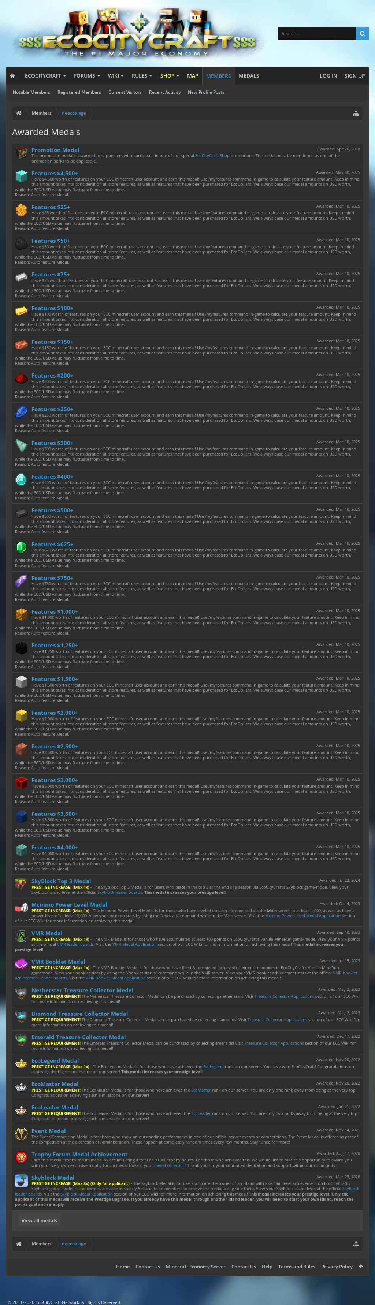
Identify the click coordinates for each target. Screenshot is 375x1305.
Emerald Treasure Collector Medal (78, 1037)
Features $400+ (52, 476)
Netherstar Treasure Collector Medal (82, 990)
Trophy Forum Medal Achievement (79, 1154)
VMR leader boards (75, 944)
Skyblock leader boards (119, 892)
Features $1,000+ (54, 611)
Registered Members (79, 92)
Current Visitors (125, 92)
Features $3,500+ (54, 813)
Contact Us (147, 1266)
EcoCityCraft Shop (212, 155)
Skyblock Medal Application (86, 1194)
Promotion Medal (55, 149)
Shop (167, 75)
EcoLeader (201, 1113)
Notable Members (31, 92)
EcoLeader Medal (54, 1107)
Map (192, 75)
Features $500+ (52, 510)
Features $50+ (50, 240)
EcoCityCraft (43, 75)
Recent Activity (165, 92)
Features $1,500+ (54, 679)
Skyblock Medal (53, 1177)
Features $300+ (52, 442)
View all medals (39, 1220)
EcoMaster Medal (55, 1084)
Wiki (113, 75)
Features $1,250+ (54, 645)
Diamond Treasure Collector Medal (79, 1013)
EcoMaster (201, 1090)
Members (218, 75)
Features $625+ (52, 544)
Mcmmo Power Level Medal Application (303, 915)
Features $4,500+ (54, 173)
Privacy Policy (337, 1266)
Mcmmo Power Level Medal (69, 904)
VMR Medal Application (134, 944)
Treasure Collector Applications (284, 996)
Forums (84, 75)
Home (123, 1266)
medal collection (169, 1165)
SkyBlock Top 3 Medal (61, 881)
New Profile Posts (206, 92)
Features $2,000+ (54, 712)
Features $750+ (52, 577)
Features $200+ (52, 375)
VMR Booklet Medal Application (116, 978)
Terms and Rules (296, 1266)
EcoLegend (213, 1066)
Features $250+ (52, 409)
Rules (140, 75)
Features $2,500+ (54, 746)
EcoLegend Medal (55, 1060)
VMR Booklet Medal (58, 961)
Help (267, 1266)
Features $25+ (50, 207)
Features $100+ (52, 308)
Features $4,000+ (54, 847)
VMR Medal (47, 933)
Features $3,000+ (54, 780)
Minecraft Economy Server (196, 1266)
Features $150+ (52, 341)
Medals (249, 75)
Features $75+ (50, 274)
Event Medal (48, 1130)
